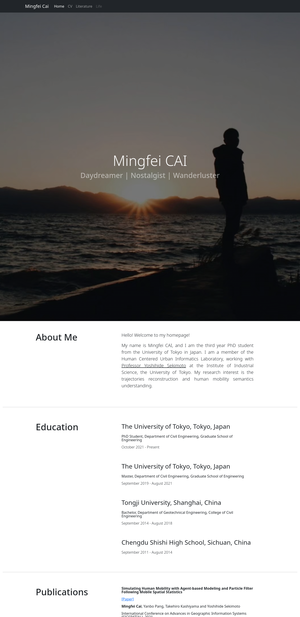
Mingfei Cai (37, 6)
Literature (84, 6)
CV (70, 6)
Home (59, 6)
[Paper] (128, 599)
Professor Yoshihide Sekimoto (154, 365)
